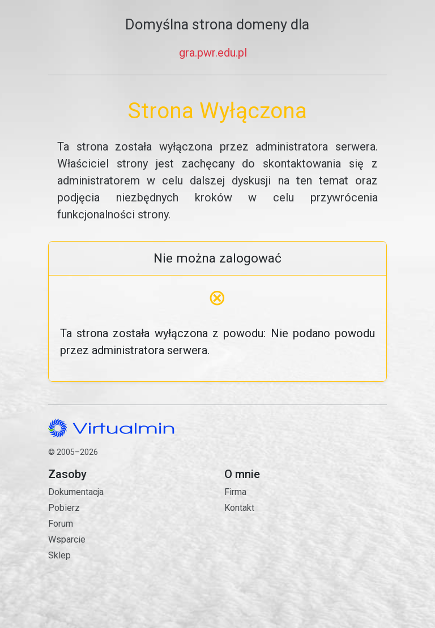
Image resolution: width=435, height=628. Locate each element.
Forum (60, 523)
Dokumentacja (76, 492)
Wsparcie (67, 539)
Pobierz (64, 507)
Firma (235, 492)
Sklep (59, 555)
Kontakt (305, 553)
